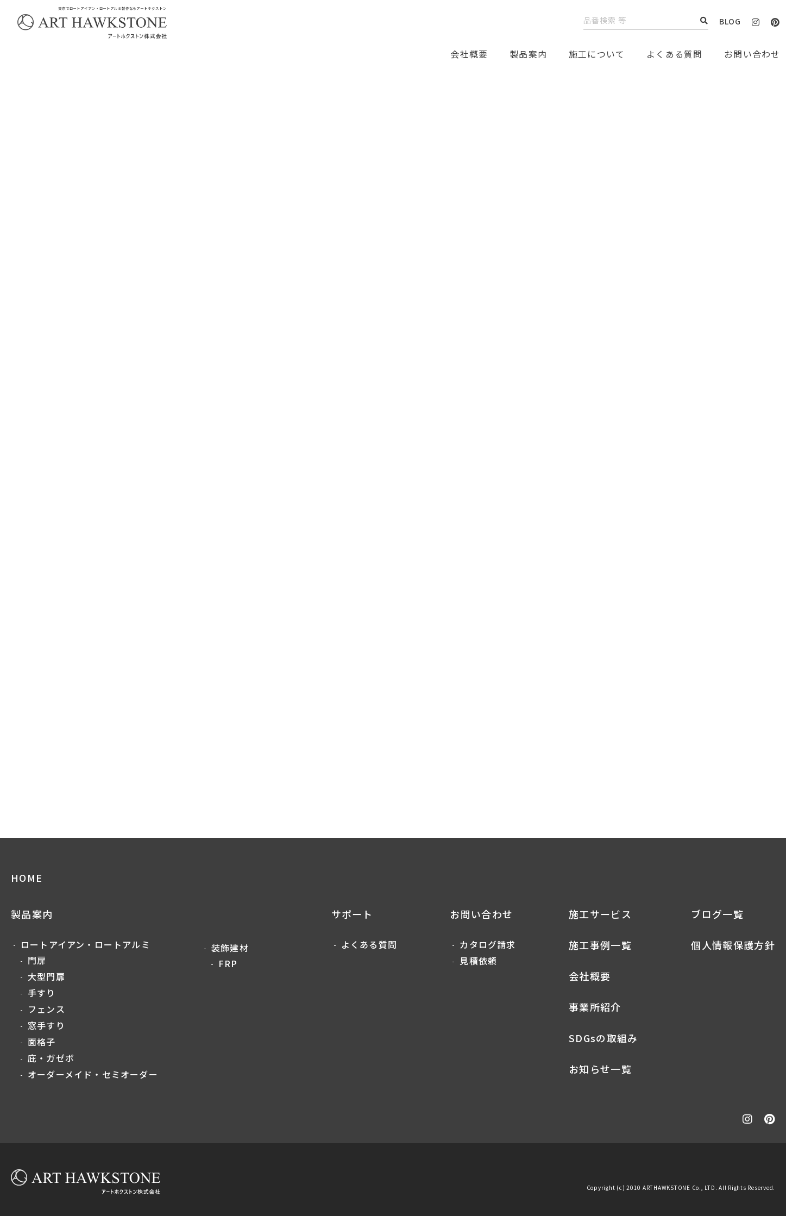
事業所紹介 (595, 1007)
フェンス (46, 1009)
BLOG (730, 21)
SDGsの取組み (603, 1038)
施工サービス (600, 914)
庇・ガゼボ (51, 1057)
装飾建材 (230, 947)
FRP (228, 963)
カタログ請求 (487, 944)
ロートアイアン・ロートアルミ (85, 944)
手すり (42, 992)
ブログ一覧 (717, 914)
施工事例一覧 (600, 945)
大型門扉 (46, 976)
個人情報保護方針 (733, 945)
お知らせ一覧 (600, 1069)
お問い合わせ (481, 914)
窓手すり (46, 1025)
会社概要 (590, 976)
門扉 (37, 960)
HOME (26, 877)
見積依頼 (478, 960)
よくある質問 (674, 53)
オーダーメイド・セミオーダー (93, 1074)
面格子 (42, 1041)
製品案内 (528, 53)
